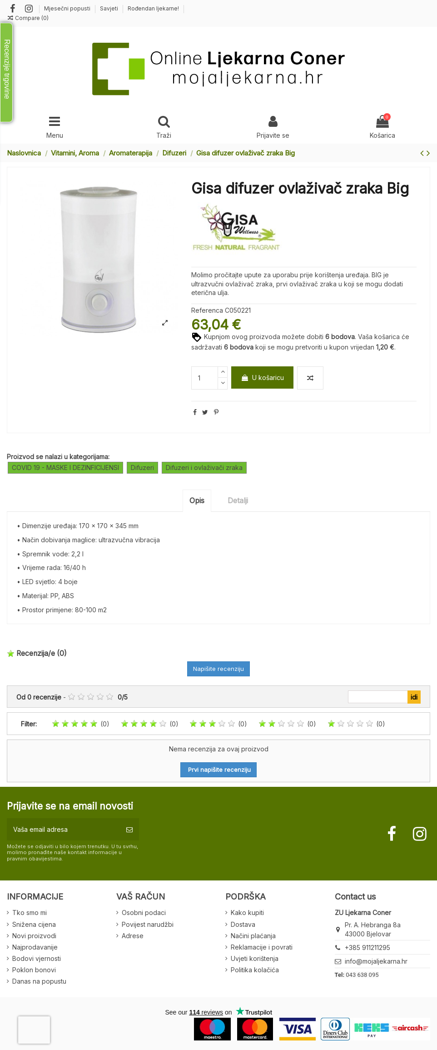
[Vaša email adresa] (63, 829)
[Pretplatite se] (129, 829)
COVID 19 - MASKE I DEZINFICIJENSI (65, 467)
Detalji (238, 500)
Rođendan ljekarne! (153, 8)
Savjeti (109, 8)
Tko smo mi (29, 912)
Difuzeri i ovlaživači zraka (204, 467)
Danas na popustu (39, 981)
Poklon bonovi (34, 970)
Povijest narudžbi (148, 924)
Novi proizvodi (34, 936)
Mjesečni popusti (68, 8)
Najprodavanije (35, 947)
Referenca (207, 310)
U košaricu (262, 377)
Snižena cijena (34, 924)
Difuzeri (142, 467)
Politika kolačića (255, 970)
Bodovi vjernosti (36, 958)
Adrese (133, 936)
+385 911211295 (367, 947)
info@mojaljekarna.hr (376, 961)
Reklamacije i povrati (262, 947)
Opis (196, 500)
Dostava (243, 924)
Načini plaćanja (253, 936)
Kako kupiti (247, 912)
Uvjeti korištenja (254, 958)
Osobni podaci (144, 912)
